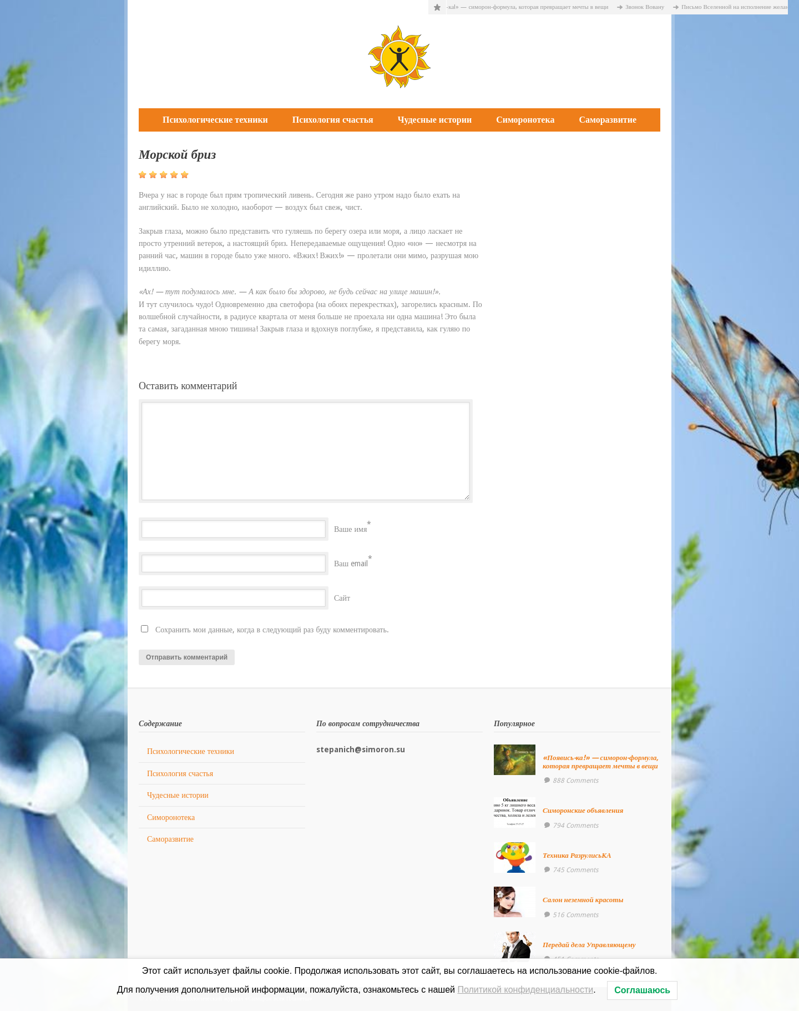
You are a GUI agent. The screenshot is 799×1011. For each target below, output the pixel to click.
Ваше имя (350, 529)
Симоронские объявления (583, 810)
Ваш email (351, 563)
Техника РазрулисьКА (577, 855)
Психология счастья (332, 119)
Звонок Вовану (651, 7)
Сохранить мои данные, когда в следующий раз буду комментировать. (272, 629)
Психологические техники (215, 119)
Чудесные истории (435, 119)
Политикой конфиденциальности (525, 989)
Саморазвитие (607, 119)
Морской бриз (177, 154)
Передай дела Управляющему (589, 944)
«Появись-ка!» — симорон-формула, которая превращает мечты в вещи (521, 7)
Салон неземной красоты (583, 900)
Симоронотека (525, 119)
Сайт (342, 597)
